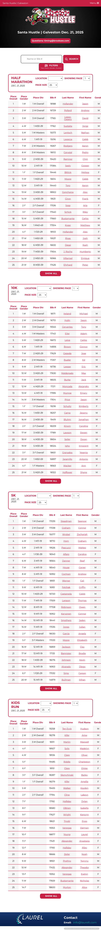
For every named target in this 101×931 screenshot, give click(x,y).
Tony (83, 327)
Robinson (66, 607)
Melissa (85, 172)
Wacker (67, 466)
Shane (83, 472)
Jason (85, 104)
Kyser (68, 225)
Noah (84, 854)
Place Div (38, 97)
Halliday (67, 801)
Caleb (85, 139)
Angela (82, 633)
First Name (85, 97)
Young (67, 834)
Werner (66, 581)
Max (83, 373)
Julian (82, 627)
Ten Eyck (67, 729)
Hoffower (67, 472)
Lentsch (68, 132)
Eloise (84, 768)
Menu (94, 3)
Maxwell (84, 742)
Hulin (67, 320)
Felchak (66, 587)
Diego (82, 666)
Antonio (83, 459)
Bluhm (67, 419)
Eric (84, 366)
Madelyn (84, 748)
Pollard (68, 110)
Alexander (67, 841)
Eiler (67, 333)
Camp (67, 413)
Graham (66, 528)
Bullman (66, 680)
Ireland (67, 313)
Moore (68, 179)
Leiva (67, 340)
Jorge (85, 126)
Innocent (83, 446)
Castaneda (66, 594)
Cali (82, 581)
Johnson (66, 660)
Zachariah (82, 534)
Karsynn (84, 814)
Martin (67, 742)
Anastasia (84, 841)
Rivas (68, 238)
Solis (67, 748)
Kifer (67, 735)
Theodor (84, 867)
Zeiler (67, 854)
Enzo (84, 821)
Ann (84, 466)
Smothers (66, 620)
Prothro (67, 861)
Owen (82, 607)
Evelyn (84, 874)
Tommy (84, 861)
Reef (82, 561)
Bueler (67, 360)
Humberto (85, 251)
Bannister (66, 653)
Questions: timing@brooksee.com (50, 40)
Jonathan (84, 419)
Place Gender (24, 97)
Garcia (66, 633)
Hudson (84, 729)
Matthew (85, 225)
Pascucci (66, 548)
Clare (67, 755)
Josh (85, 238)
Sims (66, 673)
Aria (85, 205)
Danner (66, 561)
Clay (82, 647)
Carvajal (68, 152)
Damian (84, 828)
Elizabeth (82, 640)
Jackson (66, 647)
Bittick (68, 172)
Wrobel (66, 534)
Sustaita (68, 126)
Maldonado (67, 373)
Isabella (84, 808)
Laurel (84, 834)
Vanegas (66, 828)
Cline (67, 795)
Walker (67, 788)
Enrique (85, 258)
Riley (85, 212)
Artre (84, 735)
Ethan (82, 680)
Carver (82, 567)
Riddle (67, 762)
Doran (83, 439)
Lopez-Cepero (68, 118)
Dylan (84, 801)
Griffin (82, 587)
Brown (67, 347)
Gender (97, 307)
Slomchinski (66, 775)
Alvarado (66, 666)
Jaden (82, 620)
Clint (85, 159)
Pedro (85, 152)
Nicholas (84, 881)
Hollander (68, 104)
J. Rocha (68, 251)
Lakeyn (84, 795)
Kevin (82, 660)
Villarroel (68, 258)
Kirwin (67, 426)
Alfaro (66, 554)
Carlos (85, 218)
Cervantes (67, 327)
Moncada (67, 386)
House (66, 567)
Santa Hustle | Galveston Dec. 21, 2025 (50, 32)
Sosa (67, 205)
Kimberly (83, 406)
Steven (83, 432)
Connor (84, 347)
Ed (83, 360)
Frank (85, 199)
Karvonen (66, 614)
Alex (85, 192)
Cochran (66, 574)
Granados (67, 452)
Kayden (84, 788)
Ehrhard (68, 265)
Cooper (85, 166)
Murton (67, 887)
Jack (83, 380)
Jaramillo (67, 459)
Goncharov (68, 192)
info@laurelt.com (85, 922)
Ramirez (68, 159)
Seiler (67, 439)
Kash (85, 245)
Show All (51, 273)
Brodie (82, 653)
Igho (67, 446)
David (85, 118)
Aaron (85, 146)
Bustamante (67, 218)
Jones (66, 627)
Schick (67, 212)
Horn (66, 541)
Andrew (85, 110)
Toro (68, 185)
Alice (84, 887)
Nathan (85, 132)
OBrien (67, 808)
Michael (84, 313)
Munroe (67, 393)
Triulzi (67, 821)
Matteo (82, 548)
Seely (68, 166)
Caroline (83, 426)
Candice (82, 554)
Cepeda (67, 353)
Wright (67, 814)
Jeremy (84, 413)
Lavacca (68, 139)
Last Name (68, 97)
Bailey (84, 775)
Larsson (66, 600)
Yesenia (84, 452)
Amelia (84, 781)
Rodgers (68, 146)
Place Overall (13, 97)
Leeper (67, 366)
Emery (83, 393)
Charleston (84, 762)
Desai (68, 245)
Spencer (82, 521)
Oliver (84, 755)
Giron (68, 199)
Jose (83, 353)
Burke (67, 380)
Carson (82, 673)
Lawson (67, 432)
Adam (83, 333)
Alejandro (84, 386)
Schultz (67, 406)
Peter (85, 265)
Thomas (82, 600)
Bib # (53, 97)
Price (67, 399)
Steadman (66, 521)
